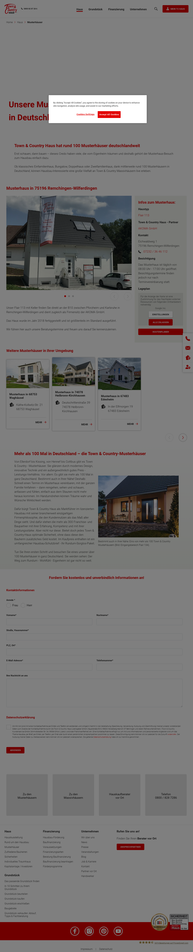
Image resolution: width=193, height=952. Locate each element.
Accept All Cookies (109, 114)
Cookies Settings (86, 114)
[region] (98, 109)
